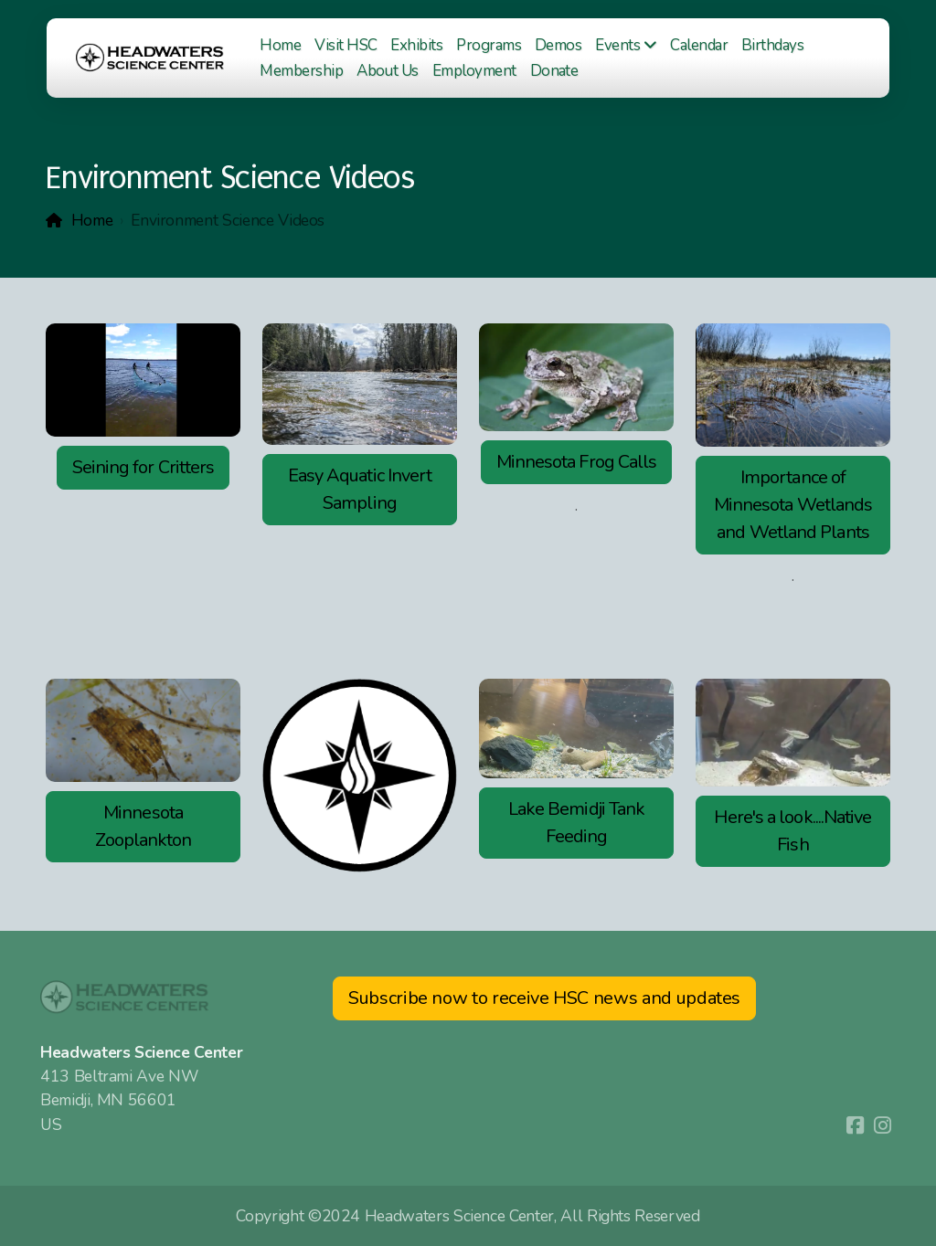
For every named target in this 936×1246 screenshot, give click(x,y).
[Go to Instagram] (882, 1125)
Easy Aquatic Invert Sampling (360, 489)
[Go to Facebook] (854, 1125)
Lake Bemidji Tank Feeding (576, 823)
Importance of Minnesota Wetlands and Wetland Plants (793, 504)
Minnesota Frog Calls (576, 461)
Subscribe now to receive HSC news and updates (544, 998)
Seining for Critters (143, 467)
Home (92, 220)
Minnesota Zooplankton (143, 826)
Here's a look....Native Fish (792, 831)
